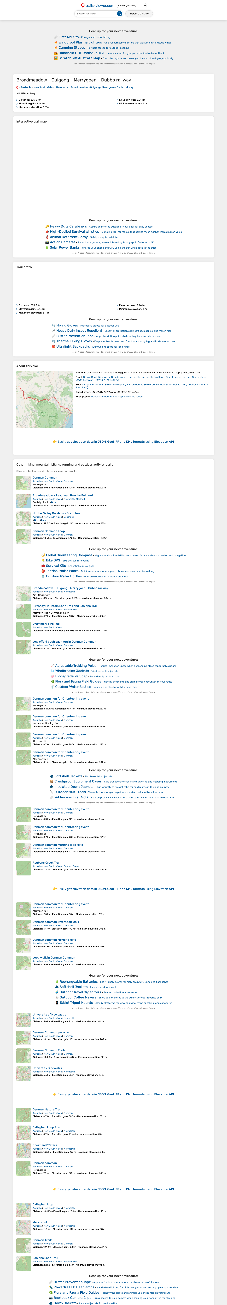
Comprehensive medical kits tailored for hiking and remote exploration (135, 797)
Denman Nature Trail (47, 1109)
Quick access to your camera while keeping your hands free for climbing (134, 1298)
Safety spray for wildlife (103, 237)
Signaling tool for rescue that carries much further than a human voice (141, 231)
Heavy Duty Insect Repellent (79, 330)
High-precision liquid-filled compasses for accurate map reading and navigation (140, 555)
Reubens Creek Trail (46, 862)
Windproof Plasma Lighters (80, 42)
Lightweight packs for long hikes (111, 346)
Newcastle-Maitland (74, 499)
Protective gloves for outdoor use (99, 325)
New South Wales (53, 481)
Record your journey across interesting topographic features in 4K (116, 242)
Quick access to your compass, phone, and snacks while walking (117, 571)
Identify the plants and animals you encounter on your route (138, 681)
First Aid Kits (69, 37)
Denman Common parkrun (51, 1032)
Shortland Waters (45, 1145)
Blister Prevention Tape (75, 336)
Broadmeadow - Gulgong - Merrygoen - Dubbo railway (70, 588)
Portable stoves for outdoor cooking (108, 47)
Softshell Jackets (68, 776)
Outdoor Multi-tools (70, 792)
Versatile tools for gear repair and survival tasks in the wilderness (125, 792)
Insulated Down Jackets (73, 787)
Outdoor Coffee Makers (78, 997)
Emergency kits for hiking (95, 37)
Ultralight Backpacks (73, 346)
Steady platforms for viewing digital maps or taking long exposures (133, 1003)
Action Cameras (63, 242)
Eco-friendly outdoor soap (105, 676)
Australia (37, 481)
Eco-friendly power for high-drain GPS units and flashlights (134, 981)
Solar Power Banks (65, 247)
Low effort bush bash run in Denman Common (64, 641)
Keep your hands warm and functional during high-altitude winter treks (134, 341)
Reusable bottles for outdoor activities (106, 576)
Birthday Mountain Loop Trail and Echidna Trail (65, 606)
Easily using (116, 441)
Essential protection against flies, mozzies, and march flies (138, 330)
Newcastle (69, 591)
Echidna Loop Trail (45, 1258)
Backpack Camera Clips (72, 1298)
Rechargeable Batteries (79, 981)
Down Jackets (65, 1303)
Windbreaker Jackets (72, 671)
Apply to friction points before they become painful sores (129, 336)
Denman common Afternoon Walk (56, 922)
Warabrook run (43, 1222)
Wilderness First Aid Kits (73, 797)
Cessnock (69, 517)
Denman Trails (42, 1240)
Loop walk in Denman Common (54, 957)
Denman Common (45, 477)
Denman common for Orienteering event (61, 698)
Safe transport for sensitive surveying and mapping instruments (140, 781)
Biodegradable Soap (71, 676)
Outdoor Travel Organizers (80, 992)
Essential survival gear (81, 566)
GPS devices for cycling (76, 560)
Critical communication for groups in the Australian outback (130, 53)
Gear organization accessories (121, 992)
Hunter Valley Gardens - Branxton (56, 513)
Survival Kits (56, 566)
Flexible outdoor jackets (98, 776)
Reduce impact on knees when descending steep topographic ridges (137, 666)
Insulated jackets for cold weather (98, 1303)
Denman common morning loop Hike (58, 845)
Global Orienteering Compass (69, 555)
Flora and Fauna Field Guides (78, 681)
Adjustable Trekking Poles (75, 666)
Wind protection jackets (104, 671)
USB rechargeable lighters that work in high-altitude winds (137, 42)
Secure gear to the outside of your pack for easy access (121, 226)
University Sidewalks (47, 1068)
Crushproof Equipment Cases (78, 781)
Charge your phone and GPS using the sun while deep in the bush (119, 247)
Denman (68, 481)
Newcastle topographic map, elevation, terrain (117, 396)
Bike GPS (53, 560)
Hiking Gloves (67, 325)
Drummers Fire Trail (46, 624)
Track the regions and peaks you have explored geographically (138, 58)
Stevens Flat (70, 609)
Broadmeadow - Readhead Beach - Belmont (63, 495)
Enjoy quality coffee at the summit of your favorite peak (130, 997)
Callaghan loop (43, 1204)
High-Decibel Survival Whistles (74, 231)
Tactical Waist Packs (62, 571)
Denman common (45, 1163)
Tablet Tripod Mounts (76, 1003)
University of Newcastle (49, 1014)
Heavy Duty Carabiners (68, 226)
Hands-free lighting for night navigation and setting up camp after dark (137, 1287)
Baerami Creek (71, 866)
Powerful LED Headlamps (74, 1287)
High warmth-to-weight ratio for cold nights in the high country (132, 787)
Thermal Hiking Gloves (74, 341)
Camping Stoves (72, 47)
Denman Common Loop (49, 531)
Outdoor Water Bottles (64, 576)
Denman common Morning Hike (54, 940)
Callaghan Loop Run (46, 1127)
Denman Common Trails (49, 1050)
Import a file (139, 13)
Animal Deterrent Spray (69, 237)
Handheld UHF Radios (76, 53)
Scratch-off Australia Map (79, 58)
